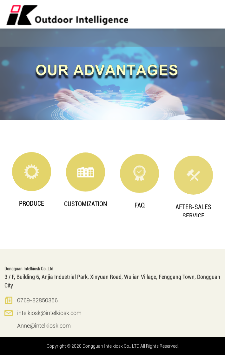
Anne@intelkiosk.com (44, 330)
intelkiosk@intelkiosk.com (49, 318)
